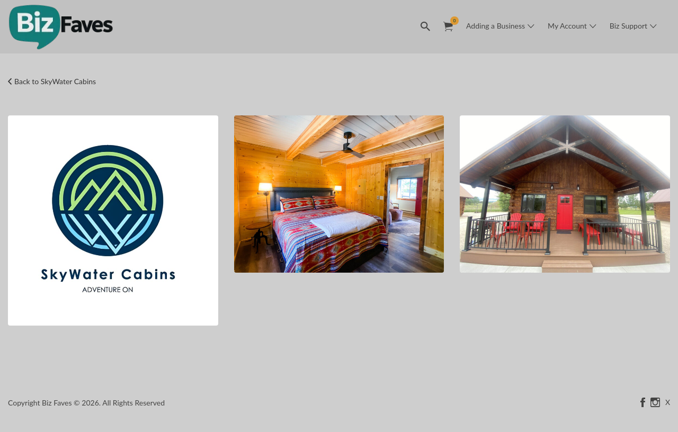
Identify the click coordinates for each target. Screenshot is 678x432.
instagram (655, 402)
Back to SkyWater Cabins (55, 81)
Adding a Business (495, 25)
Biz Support (628, 25)
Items (451, 20)
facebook (642, 402)
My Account (567, 25)
